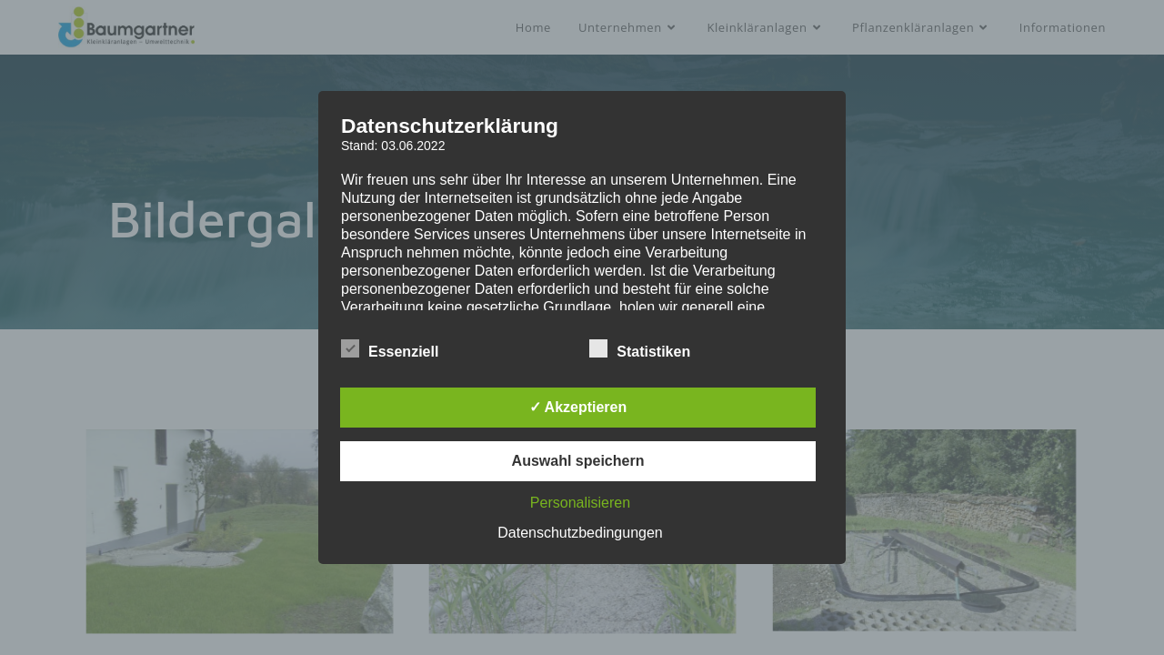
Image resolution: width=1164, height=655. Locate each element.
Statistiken (639, 348)
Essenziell (389, 348)
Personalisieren (580, 502)
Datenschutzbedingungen (579, 532)
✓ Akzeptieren (578, 407)
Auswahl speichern (578, 461)
